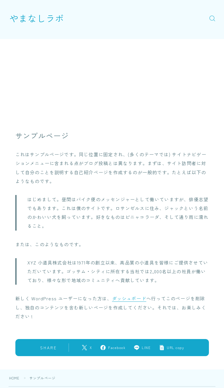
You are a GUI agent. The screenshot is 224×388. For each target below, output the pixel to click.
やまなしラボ (37, 18)
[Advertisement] (112, 79)
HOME (14, 377)
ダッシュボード (129, 298)
